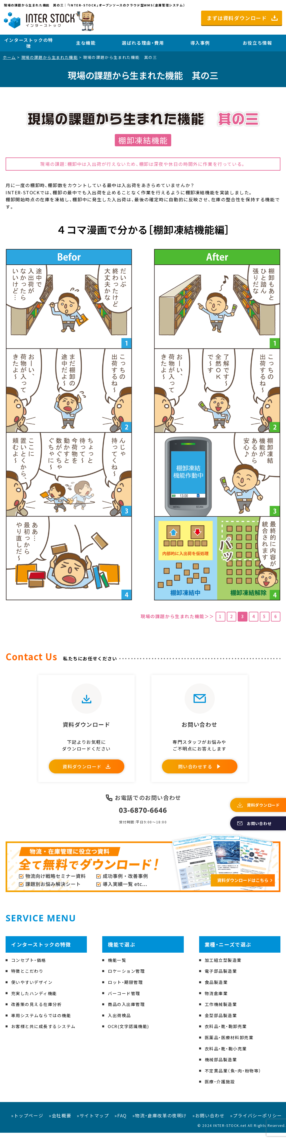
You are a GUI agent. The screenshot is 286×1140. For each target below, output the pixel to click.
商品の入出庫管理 (127, 1011)
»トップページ (27, 1123)
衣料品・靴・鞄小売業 (227, 1055)
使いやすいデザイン (33, 989)
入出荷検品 (120, 1022)
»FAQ (121, 1123)
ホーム (9, 57)
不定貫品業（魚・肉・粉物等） (234, 1077)
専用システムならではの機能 (43, 1022)
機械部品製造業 (222, 1066)
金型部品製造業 (222, 1022)
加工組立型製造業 (224, 967)
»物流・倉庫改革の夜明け (159, 1123)
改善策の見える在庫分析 (38, 1011)
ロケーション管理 (127, 978)
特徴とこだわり (28, 978)
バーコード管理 (125, 1000)
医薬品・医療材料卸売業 (231, 1044)
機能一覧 (117, 967)
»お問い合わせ (208, 1123)
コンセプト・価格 (29, 967)
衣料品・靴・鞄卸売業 (227, 1033)
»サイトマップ (93, 1123)
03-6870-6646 (143, 817)
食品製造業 (217, 989)
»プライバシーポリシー (256, 1123)
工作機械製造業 (222, 1011)
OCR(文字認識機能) (130, 1033)
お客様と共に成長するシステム (45, 1033)
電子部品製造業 (222, 978)
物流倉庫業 (217, 1000)
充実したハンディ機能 (35, 1000)
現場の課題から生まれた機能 (49, 57)
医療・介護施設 (221, 1089)
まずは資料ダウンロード (237, 17)
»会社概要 (60, 1123)
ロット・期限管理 (126, 989)
